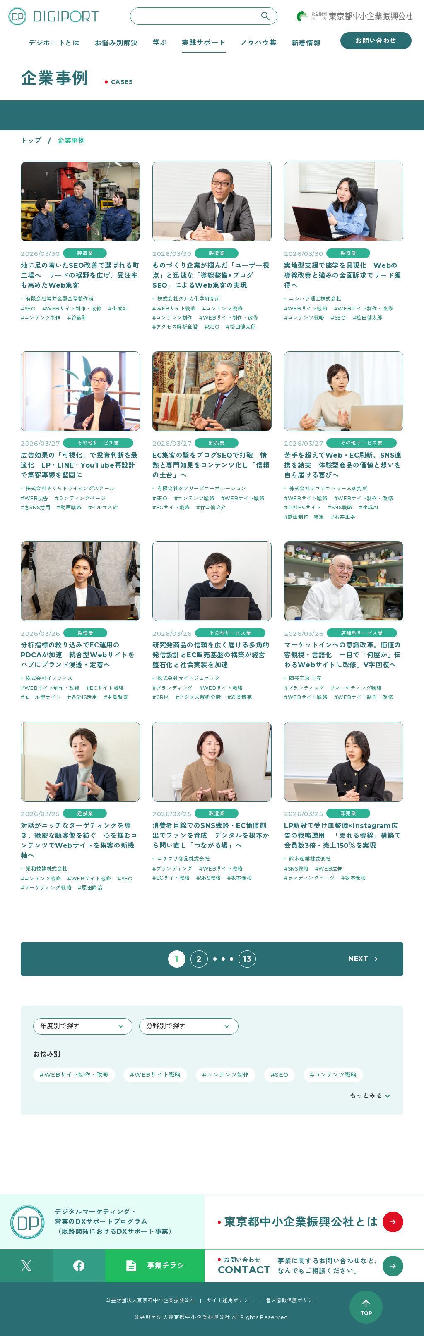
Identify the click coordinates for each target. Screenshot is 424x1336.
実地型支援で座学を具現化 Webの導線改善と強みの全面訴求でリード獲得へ (342, 275)
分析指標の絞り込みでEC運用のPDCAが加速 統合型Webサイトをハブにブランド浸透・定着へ (78, 655)
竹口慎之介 (213, 507)
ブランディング (174, 688)
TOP (366, 1313)
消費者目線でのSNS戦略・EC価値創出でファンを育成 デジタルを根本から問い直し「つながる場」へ (211, 835)
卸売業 (216, 443)
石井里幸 (345, 517)
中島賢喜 (117, 697)
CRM (162, 697)
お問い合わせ (376, 41)
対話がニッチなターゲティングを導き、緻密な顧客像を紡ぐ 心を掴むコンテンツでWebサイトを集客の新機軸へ (79, 840)
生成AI (120, 308)
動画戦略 (71, 507)
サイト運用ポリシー (230, 1300)
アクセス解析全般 (177, 327)
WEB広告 (36, 498)
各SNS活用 (37, 507)
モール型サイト (42, 697)
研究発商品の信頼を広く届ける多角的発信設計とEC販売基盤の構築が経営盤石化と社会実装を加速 (211, 655)
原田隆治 (92, 888)
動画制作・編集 (306, 517)
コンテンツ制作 (42, 318)
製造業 (85, 253)
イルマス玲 (105, 507)
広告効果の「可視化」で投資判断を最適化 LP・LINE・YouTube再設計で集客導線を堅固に (79, 465)
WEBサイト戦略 (176, 308)
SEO (30, 308)
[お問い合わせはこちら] (314, 1265)
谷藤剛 (79, 318)
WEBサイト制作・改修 (73, 308)
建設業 (85, 813)
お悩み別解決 (116, 42)
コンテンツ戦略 (224, 308)
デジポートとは (54, 42)
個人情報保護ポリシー (292, 1300)
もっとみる (366, 1096)
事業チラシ (154, 1266)
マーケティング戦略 (358, 688)
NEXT (359, 959)
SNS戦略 (342, 507)
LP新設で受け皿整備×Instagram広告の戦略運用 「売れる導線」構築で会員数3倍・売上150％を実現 (342, 835)
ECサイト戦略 (173, 507)
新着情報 (306, 42)
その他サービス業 (98, 443)
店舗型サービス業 (362, 633)
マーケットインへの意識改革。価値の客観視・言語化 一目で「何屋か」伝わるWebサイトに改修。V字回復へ (342, 655)
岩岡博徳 (241, 697)
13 (247, 959)
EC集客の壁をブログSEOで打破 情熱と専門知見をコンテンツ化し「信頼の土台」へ (211, 465)
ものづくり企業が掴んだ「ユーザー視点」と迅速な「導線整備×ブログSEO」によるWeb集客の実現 (211, 275)
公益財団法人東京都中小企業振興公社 (150, 1300)
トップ (31, 141)
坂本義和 (241, 878)
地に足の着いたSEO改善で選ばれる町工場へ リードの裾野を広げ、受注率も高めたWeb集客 (80, 275)
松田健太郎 (243, 327)
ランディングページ (82, 498)
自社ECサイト (304, 507)
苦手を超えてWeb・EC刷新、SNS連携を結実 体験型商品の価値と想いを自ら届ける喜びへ (343, 465)
